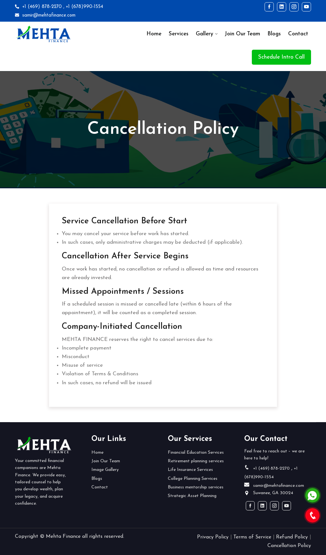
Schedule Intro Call (281, 57)
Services (178, 34)
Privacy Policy (213, 537)
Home (153, 34)
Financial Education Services (196, 452)
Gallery (204, 34)
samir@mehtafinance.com (45, 15)
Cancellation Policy (289, 545)
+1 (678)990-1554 (84, 6)
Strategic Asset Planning (192, 496)
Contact (298, 34)
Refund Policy (292, 537)
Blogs (274, 34)
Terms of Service (252, 537)
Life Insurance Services (190, 469)
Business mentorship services (195, 487)
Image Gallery (105, 469)
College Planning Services (192, 478)
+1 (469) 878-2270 (38, 6)
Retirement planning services (196, 461)
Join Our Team (242, 34)
